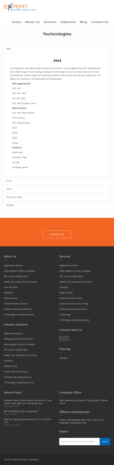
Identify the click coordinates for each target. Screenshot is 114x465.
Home (16, 22)
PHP (9, 181)
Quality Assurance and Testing (73, 303)
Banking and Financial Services (18, 338)
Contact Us (100, 22)
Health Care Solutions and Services (20, 281)
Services (49, 22)
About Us (32, 22)
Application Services (13, 265)
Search (105, 441)
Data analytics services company (19, 270)
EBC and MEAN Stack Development (21, 411)
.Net (8, 48)
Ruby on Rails (14, 197)
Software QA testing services (17, 309)
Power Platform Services (16, 303)
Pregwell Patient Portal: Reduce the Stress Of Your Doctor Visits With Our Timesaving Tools (28, 402)
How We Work (11, 287)
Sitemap (63, 358)
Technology (65, 314)
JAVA (9, 189)
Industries (68, 22)
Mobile (10, 205)
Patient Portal (10, 298)
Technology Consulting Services (19, 314)
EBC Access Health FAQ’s (16, 276)
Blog (83, 22)
